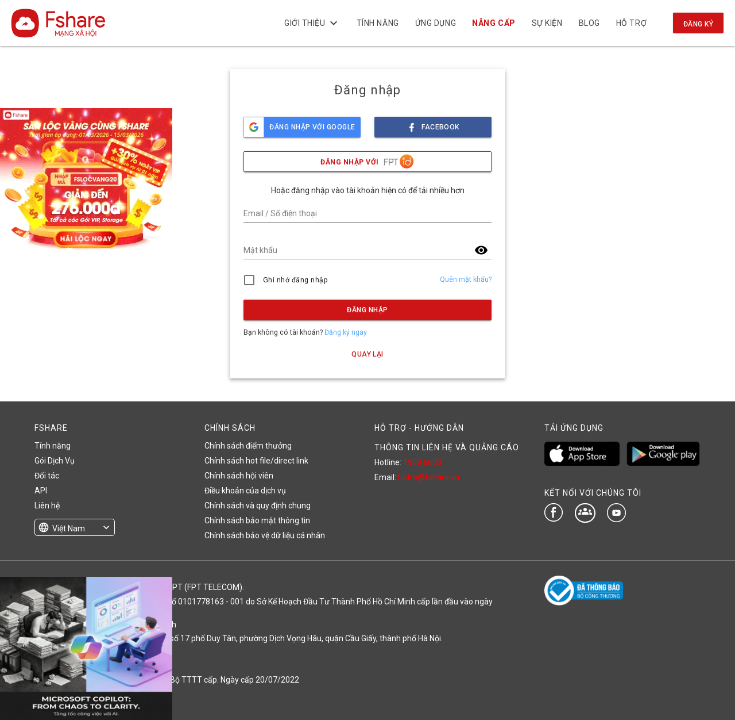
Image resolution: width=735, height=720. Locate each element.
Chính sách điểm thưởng (248, 445)
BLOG (588, 23)
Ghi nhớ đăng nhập (295, 280)
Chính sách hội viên (238, 475)
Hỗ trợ (631, 23)
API (40, 490)
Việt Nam (68, 528)
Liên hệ (47, 505)
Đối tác (46, 475)
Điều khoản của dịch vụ (245, 490)
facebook (433, 124)
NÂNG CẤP (493, 23)
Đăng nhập (367, 310)
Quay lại (367, 354)
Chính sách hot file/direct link (256, 460)
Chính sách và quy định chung (257, 505)
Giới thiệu (312, 23)
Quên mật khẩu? (466, 279)
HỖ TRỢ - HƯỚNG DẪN (419, 427)
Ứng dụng (435, 23)
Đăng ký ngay (345, 332)
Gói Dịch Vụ (54, 460)
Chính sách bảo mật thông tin (257, 520)
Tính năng (377, 23)
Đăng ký (698, 24)
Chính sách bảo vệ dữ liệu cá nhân (264, 535)
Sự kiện (546, 23)
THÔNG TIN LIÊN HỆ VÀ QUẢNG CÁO (446, 447)
